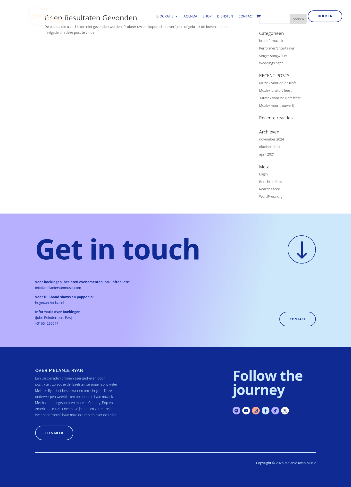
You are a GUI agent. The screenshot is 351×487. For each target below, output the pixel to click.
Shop (207, 16)
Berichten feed (271, 181)
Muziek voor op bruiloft (277, 83)
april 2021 (267, 154)
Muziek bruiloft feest (275, 90)
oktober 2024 (269, 146)
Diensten (225, 16)
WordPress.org (271, 196)
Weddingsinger (271, 63)
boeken (325, 16)
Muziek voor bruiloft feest (280, 98)
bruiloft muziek (271, 40)
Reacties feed (269, 189)
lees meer (54, 432)
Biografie (164, 16)
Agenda (190, 16)
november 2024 (271, 139)
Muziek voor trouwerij (276, 105)
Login (263, 174)
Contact (246, 16)
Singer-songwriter (273, 55)
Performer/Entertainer (277, 48)
